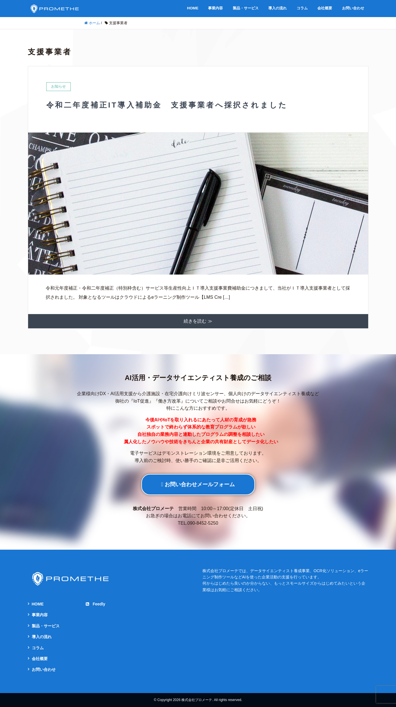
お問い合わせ (353, 8)
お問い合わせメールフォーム (198, 484)
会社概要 (324, 8)
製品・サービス (246, 8)
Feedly (95, 604)
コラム (302, 8)
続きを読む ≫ (198, 321)
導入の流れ (277, 8)
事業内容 (215, 8)
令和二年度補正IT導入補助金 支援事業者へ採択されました (167, 105)
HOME (192, 8)
